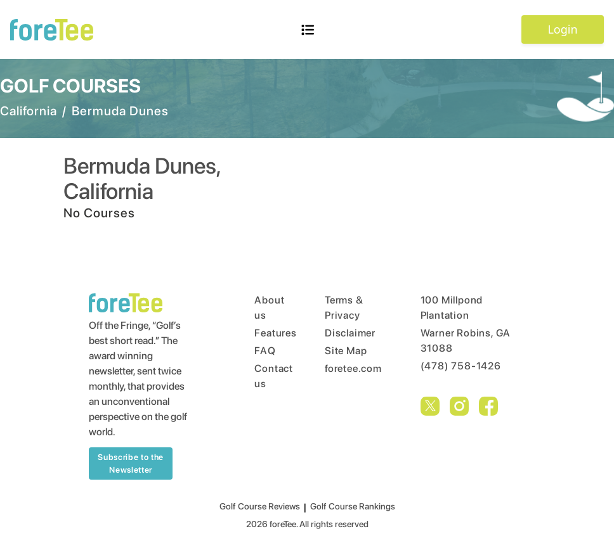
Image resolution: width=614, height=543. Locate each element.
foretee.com (348, 368)
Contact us (265, 376)
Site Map (346, 351)
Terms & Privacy (344, 307)
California (28, 110)
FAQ (264, 351)
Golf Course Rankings (352, 506)
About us (265, 307)
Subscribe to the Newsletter (130, 463)
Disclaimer (348, 333)
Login (562, 29)
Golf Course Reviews (259, 506)
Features (265, 333)
